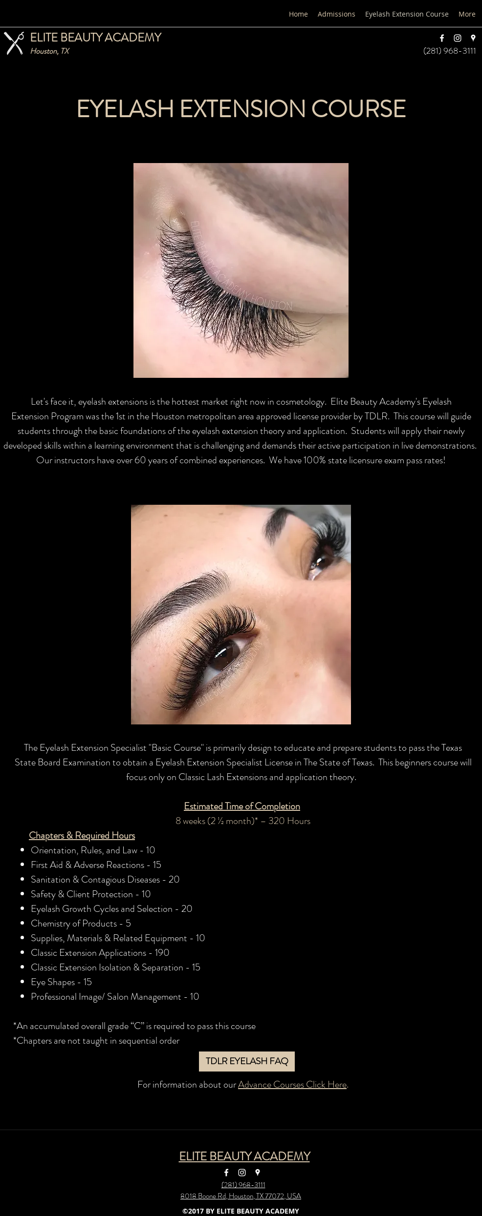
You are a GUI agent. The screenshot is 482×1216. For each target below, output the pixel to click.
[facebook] (442, 38)
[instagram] (457, 38)
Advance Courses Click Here (292, 1084)
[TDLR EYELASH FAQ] (247, 1061)
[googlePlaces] (473, 38)
